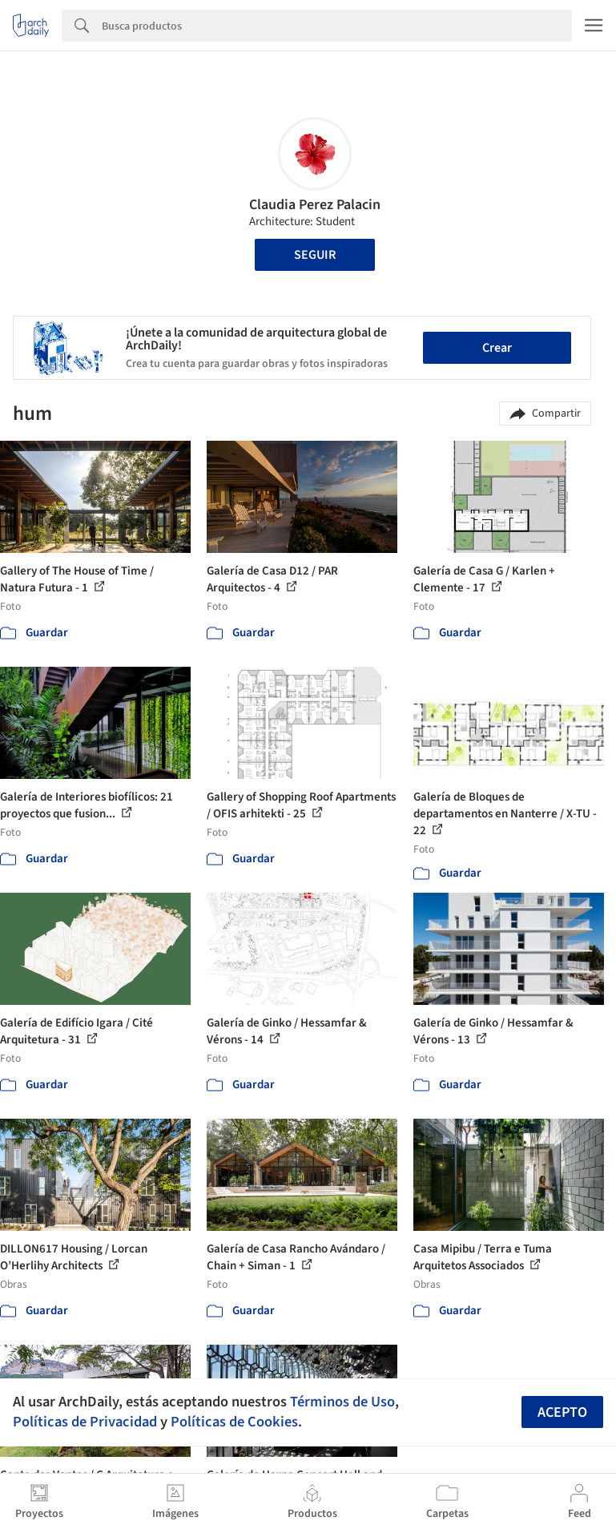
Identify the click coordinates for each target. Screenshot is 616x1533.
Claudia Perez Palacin (314, 205)
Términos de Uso (342, 1401)
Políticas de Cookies (234, 1421)
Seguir (315, 255)
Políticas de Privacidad (85, 1421)
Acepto (562, 1412)
